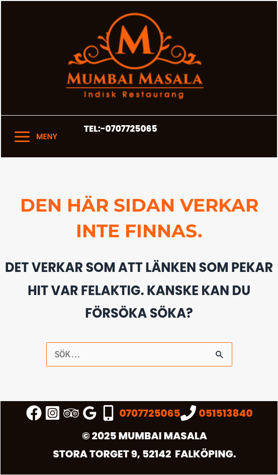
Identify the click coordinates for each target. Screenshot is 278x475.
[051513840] (216, 413)
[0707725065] (140, 413)
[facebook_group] (35, 413)
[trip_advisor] (72, 413)
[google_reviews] (91, 413)
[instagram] (54, 413)
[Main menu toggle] (35, 136)
